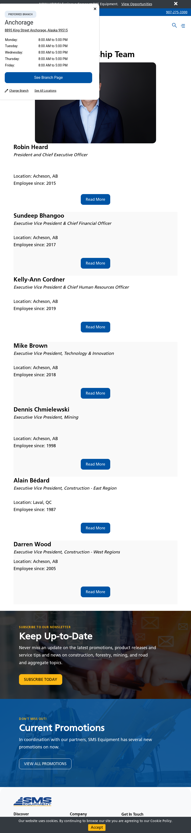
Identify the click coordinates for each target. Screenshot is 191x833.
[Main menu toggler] (182, 25)
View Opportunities (136, 4)
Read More (95, 199)
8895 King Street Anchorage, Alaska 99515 (36, 30)
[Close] (95, 9)
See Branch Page (48, 77)
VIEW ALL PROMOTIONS (45, 764)
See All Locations (45, 90)
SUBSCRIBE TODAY (40, 679)
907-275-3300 (176, 12)
